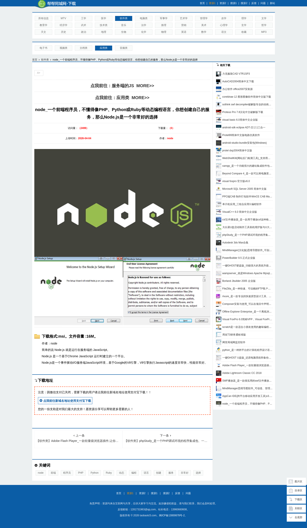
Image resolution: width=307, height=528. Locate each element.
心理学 (224, 25)
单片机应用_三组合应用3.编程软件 (242, 204)
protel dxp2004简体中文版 (237, 150)
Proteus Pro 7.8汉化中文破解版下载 (242, 112)
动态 (121, 472)
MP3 (263, 31)
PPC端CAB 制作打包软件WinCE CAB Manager (249, 196)
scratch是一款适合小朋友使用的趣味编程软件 (248, 326)
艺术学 (184, 18)
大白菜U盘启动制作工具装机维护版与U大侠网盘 (249, 227)
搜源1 (233, 3)
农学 (223, 18)
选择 (198, 472)
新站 (272, 3)
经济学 (63, 25)
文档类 (83, 47)
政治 (83, 31)
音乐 (123, 25)
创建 (158, 472)
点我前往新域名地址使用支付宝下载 (65, 400)
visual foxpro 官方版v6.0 (236, 181)
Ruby (109, 472)
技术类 (103, 25)
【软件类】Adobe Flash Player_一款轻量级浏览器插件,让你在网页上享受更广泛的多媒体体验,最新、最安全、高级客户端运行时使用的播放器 (79, 438)
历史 (63, 31)
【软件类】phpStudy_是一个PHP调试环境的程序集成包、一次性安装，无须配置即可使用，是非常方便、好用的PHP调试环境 (167, 438)
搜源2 (244, 3)
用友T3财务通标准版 (234, 334)
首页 (202, 3)
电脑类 (144, 18)
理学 (243, 18)
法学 (143, 25)
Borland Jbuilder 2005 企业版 (239, 280)
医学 (103, 18)
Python (94, 472)
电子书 (43, 47)
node (41, 472)
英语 (183, 31)
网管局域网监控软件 (233, 342)
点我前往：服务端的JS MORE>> (122, 85)
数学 (203, 31)
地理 (103, 31)
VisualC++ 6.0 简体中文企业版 (239, 211)
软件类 (123, 18)
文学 (263, 18)
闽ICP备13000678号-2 (172, 515)
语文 (223, 31)
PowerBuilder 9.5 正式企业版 (238, 257)
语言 (146, 472)
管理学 (204, 18)
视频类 (63, 47)
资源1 (212, 3)
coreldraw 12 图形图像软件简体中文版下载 (246, 96)
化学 (143, 31)
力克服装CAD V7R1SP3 (236, 73)
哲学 (263, 25)
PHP (80, 472)
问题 (263, 3)
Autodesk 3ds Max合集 (235, 242)
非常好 (184, 472)
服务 (171, 472)
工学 (83, 18)
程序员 (67, 472)
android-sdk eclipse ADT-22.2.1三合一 (244, 127)
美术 (203, 25)
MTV (63, 18)
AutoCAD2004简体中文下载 (238, 81)
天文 (43, 31)
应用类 (103, 47)
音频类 (123, 47)
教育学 (43, 25)
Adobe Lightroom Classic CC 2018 (242, 373)
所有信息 (43, 18)
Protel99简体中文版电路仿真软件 (241, 135)
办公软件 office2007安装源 (237, 89)
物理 (163, 31)
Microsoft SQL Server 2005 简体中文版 (244, 188)
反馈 (253, 3)
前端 (53, 472)
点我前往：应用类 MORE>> (122, 97)
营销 (183, 25)
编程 (133, 472)
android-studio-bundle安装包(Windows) (244, 142)
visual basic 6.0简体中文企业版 (240, 119)
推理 (163, 25)
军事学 (164, 18)
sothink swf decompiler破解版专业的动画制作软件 (250, 104)
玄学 (243, 25)
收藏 (243, 31)
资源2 (223, 3)
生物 (123, 31)
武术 (83, 25)
